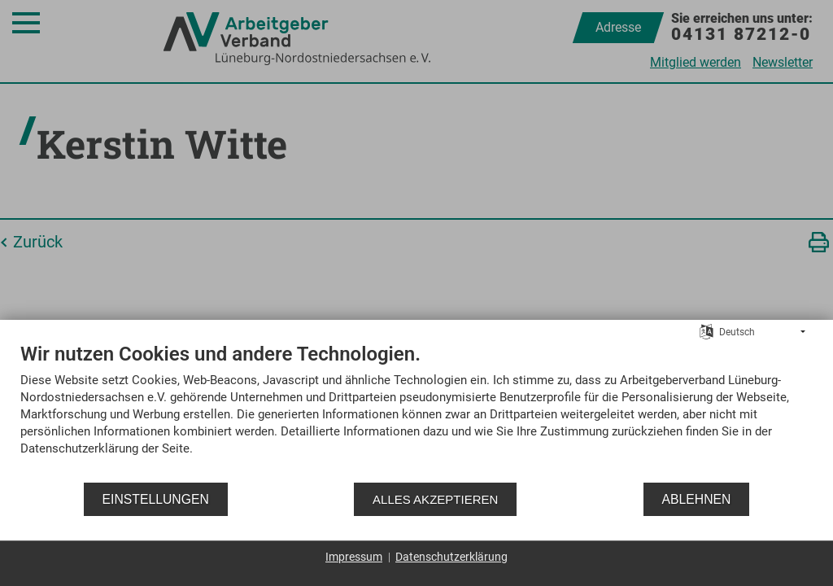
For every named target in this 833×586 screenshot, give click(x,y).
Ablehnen (696, 499)
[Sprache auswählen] (706, 331)
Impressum (353, 556)
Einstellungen (155, 499)
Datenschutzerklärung (451, 556)
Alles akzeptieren (435, 499)
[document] (416, 411)
